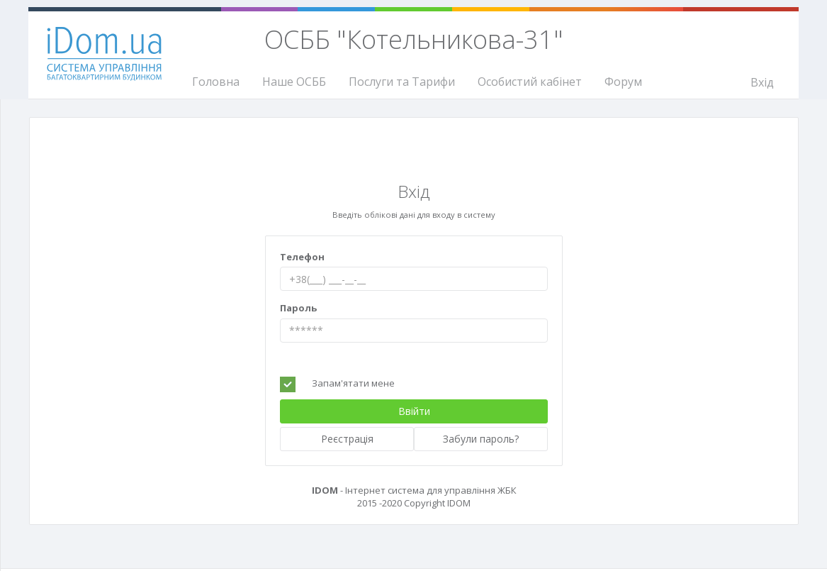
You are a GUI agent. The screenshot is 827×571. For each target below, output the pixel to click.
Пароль (298, 307)
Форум (623, 81)
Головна (216, 81)
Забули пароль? (481, 438)
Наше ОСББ (294, 81)
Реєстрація (347, 438)
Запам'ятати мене (353, 383)
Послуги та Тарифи (402, 81)
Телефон (302, 256)
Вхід (762, 82)
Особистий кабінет (530, 81)
